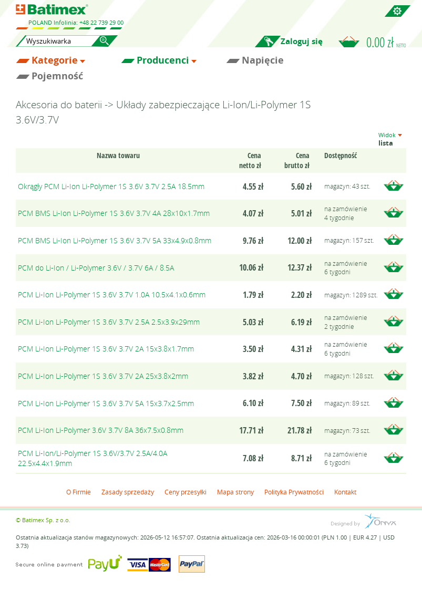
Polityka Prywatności (294, 492)
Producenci (163, 60)
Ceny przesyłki (185, 492)
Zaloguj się (302, 41)
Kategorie (55, 60)
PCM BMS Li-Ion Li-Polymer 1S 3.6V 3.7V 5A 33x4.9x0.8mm (114, 240)
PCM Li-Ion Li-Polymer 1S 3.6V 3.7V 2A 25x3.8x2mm (103, 376)
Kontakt (345, 492)
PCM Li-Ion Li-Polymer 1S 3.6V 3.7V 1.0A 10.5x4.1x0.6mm (111, 294)
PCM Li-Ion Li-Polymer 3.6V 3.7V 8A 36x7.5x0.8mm (100, 430)
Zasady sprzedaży (127, 492)
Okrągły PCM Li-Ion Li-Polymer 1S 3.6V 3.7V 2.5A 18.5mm (111, 186)
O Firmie (78, 492)
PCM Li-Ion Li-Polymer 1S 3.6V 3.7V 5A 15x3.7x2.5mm (106, 403)
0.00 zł (386, 42)
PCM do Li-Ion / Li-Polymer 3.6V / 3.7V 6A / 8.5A (96, 268)
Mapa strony (235, 492)
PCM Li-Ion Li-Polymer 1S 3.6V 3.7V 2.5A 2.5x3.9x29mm (109, 322)
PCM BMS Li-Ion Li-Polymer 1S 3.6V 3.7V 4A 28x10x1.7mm (114, 213)
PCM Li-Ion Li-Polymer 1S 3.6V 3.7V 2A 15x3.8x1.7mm (106, 349)
